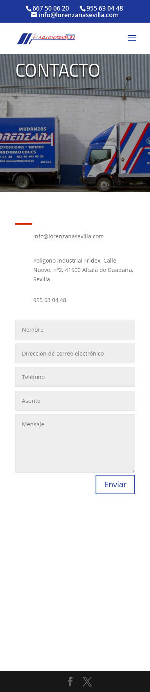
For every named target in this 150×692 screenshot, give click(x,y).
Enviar (115, 484)
